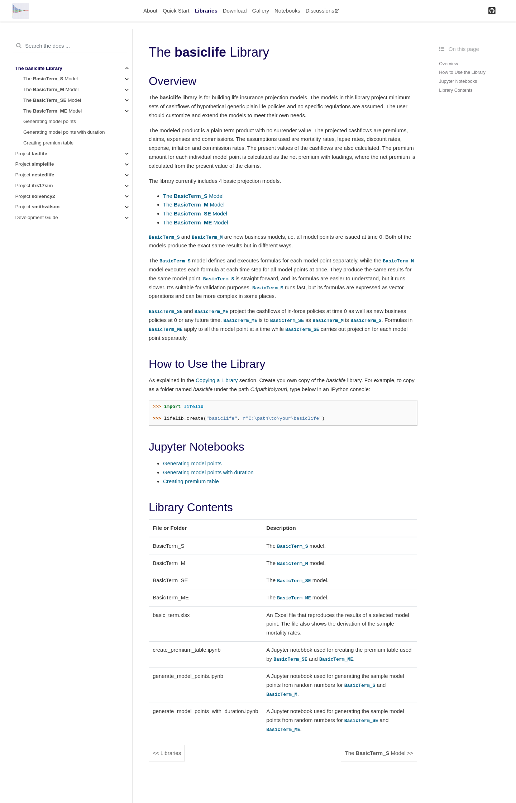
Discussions (322, 11)
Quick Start (176, 11)
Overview (448, 63)
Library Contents (456, 90)
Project (31, 153)
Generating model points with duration (64, 132)
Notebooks (287, 11)
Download (235, 11)
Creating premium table (48, 143)
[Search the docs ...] (70, 45)
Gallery (260, 11)
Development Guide (36, 217)
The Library (38, 68)
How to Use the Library (462, 72)
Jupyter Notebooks (458, 81)
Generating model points (49, 121)
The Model (50, 78)
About (150, 11)
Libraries (206, 11)
